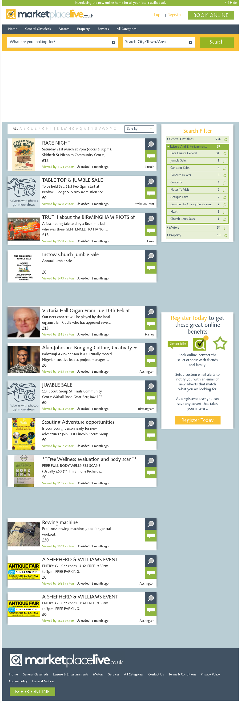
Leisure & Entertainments (70, 674)
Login (159, 15)
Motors (64, 29)
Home (12, 29)
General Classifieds (38, 29)
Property (83, 29)
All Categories (126, 29)
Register (175, 15)
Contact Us (156, 674)
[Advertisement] (120, 87)
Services (103, 29)
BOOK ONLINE (211, 15)
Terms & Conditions (182, 674)
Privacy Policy (210, 674)
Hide (231, 3)
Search (217, 42)
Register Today (197, 420)
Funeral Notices (43, 681)
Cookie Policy (18, 681)
